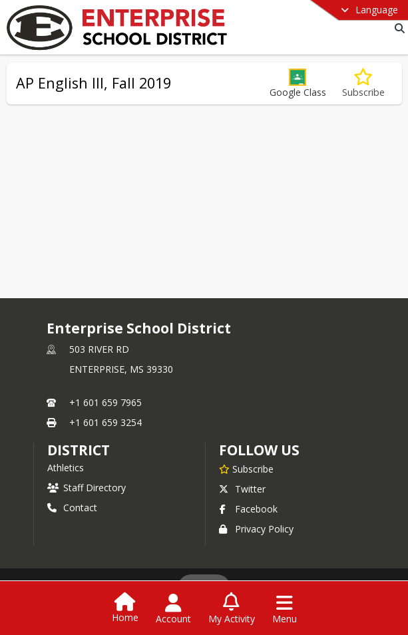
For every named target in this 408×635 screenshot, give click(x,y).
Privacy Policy (256, 529)
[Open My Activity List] (231, 609)
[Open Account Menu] (173, 609)
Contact (72, 507)
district (78, 450)
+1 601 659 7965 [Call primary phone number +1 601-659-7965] (105, 402)
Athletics (65, 467)
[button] (298, 83)
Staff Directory (86, 487)
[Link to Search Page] (397, 28)
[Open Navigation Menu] (284, 609)
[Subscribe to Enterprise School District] (246, 468)
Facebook (248, 509)
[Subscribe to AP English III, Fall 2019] (363, 83)
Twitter (242, 489)
